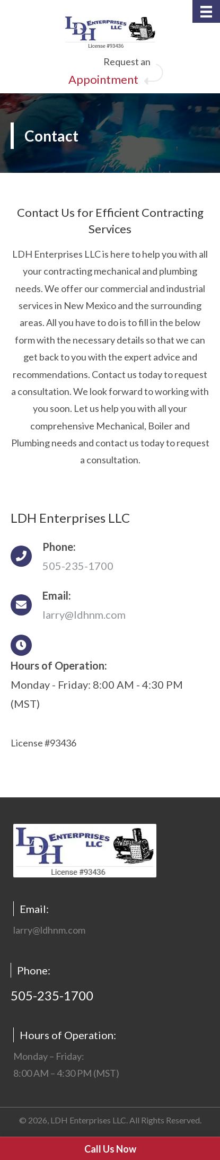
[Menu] (206, 11)
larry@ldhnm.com (84, 614)
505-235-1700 (77, 565)
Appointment (103, 79)
